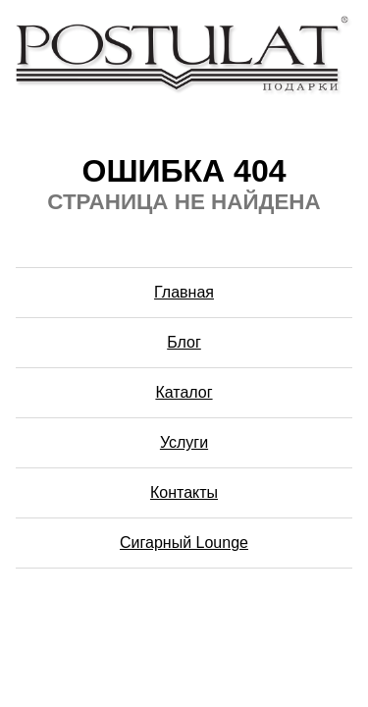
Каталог (183, 392)
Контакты (184, 492)
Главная (184, 292)
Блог (184, 342)
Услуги (184, 442)
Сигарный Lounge (184, 542)
